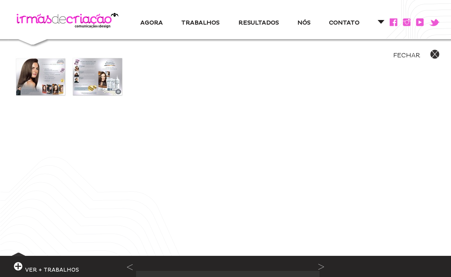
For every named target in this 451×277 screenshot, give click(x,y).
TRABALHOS (200, 23)
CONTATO (344, 23)
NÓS (303, 23)
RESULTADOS (258, 23)
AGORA (151, 23)
